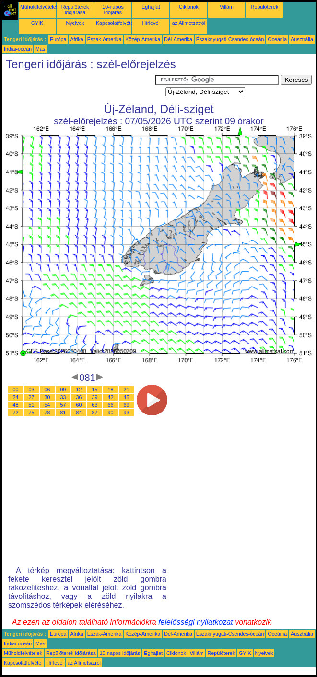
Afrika (76, 39)
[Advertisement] (78, 87)
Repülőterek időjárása (75, 9)
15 (95, 389)
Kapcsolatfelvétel (115, 23)
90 (111, 412)
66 (111, 405)
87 (95, 412)
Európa (58, 39)
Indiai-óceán (18, 49)
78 (47, 412)
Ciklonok (189, 7)
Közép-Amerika (142, 39)
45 (126, 397)
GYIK (37, 23)
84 (79, 412)
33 (63, 397)
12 (79, 389)
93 (126, 412)
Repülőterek (264, 7)
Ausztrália (302, 39)
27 (32, 397)
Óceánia (277, 39)
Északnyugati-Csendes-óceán (230, 39)
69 (126, 405)
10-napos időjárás (112, 9)
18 (111, 389)
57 (63, 405)
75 (32, 412)
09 (63, 389)
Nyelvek (75, 23)
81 (63, 412)
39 (95, 397)
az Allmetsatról (188, 23)
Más (40, 49)
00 (16, 389)
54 (47, 405)
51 (32, 405)
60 (79, 405)
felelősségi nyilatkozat (195, 622)
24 (16, 397)
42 (111, 397)
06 (47, 389)
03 (32, 389)
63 (95, 405)
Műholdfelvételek (39, 7)
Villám (227, 7)
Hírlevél (150, 23)
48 (16, 405)
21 (126, 389)
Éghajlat (150, 7)
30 (47, 397)
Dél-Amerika (178, 39)
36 (79, 397)
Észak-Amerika (104, 39)
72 (16, 412)
